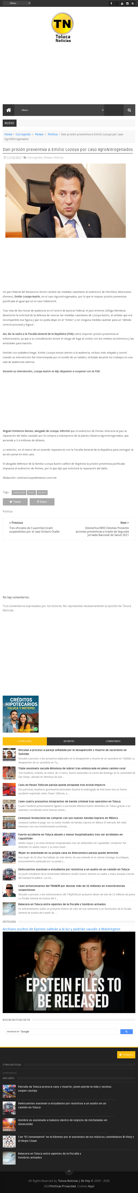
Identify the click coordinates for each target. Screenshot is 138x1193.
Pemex (39, 134)
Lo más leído (25, 741)
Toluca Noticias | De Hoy (74, 1181)
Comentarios (113, 741)
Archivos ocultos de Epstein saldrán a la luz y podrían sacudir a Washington (61, 929)
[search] (61, 1031)
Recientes (69, 741)
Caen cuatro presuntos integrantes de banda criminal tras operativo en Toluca (69, 801)
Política (53, 134)
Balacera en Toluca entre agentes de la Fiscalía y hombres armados (62, 904)
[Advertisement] (34, 74)
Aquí (91, 1186)
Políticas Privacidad (63, 1186)
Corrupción (23, 134)
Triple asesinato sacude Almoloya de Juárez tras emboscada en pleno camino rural (71, 768)
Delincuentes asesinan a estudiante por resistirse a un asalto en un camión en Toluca (74, 869)
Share (42, 501)
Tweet (15, 501)
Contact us (126, 1054)
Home (8, 134)
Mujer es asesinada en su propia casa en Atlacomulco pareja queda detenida (68, 853)
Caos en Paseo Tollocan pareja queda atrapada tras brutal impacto (61, 785)
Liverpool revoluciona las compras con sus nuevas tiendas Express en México (68, 818)
